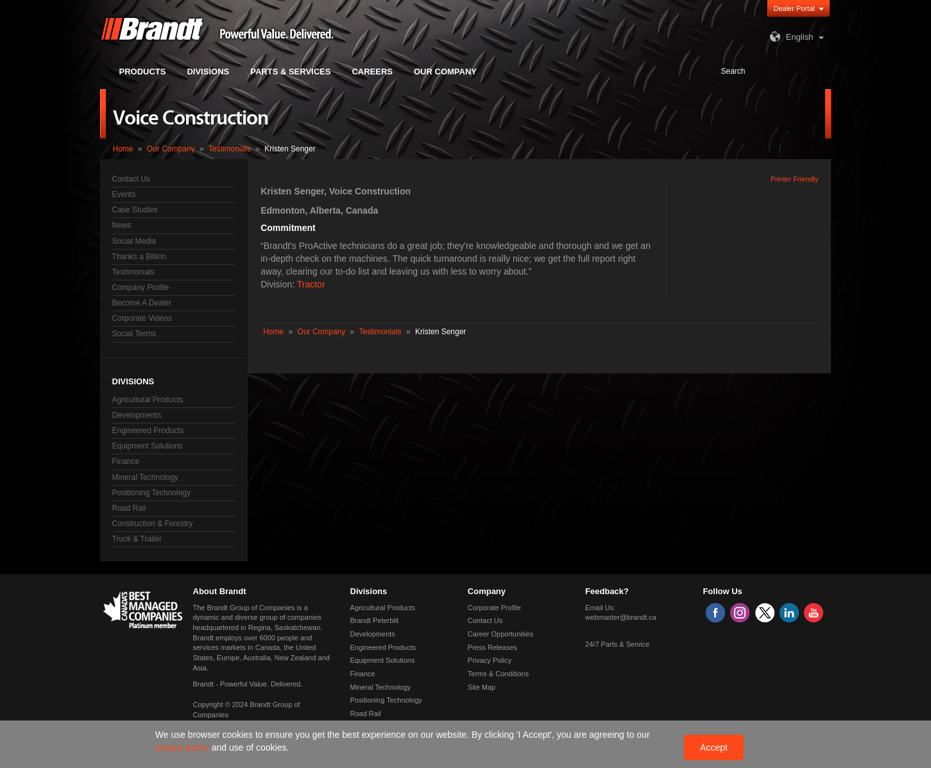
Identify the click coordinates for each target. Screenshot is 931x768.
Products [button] (142, 71)
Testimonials (230, 148)
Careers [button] (372, 71)
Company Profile (140, 287)
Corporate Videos (142, 318)
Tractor (311, 284)
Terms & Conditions (498, 674)
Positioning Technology (151, 492)
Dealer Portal (794, 8)
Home (123, 148)
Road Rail (129, 508)
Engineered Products (148, 430)
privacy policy (183, 747)
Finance (126, 461)
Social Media (134, 241)
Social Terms (134, 333)
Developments (137, 415)
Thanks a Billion (139, 256)
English (790, 37)
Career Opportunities (500, 634)
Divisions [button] (208, 71)
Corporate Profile (494, 607)
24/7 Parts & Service (617, 644)
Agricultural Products (148, 399)
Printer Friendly (795, 179)
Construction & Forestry (152, 523)
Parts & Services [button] (290, 71)
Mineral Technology (145, 477)
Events (124, 194)
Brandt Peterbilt (374, 620)
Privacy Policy (489, 660)
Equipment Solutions (147, 445)
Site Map (481, 687)
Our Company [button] (445, 71)
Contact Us (131, 179)
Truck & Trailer (137, 538)
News (122, 225)
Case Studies (135, 209)
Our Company (171, 148)
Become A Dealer (142, 302)
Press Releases (492, 647)
